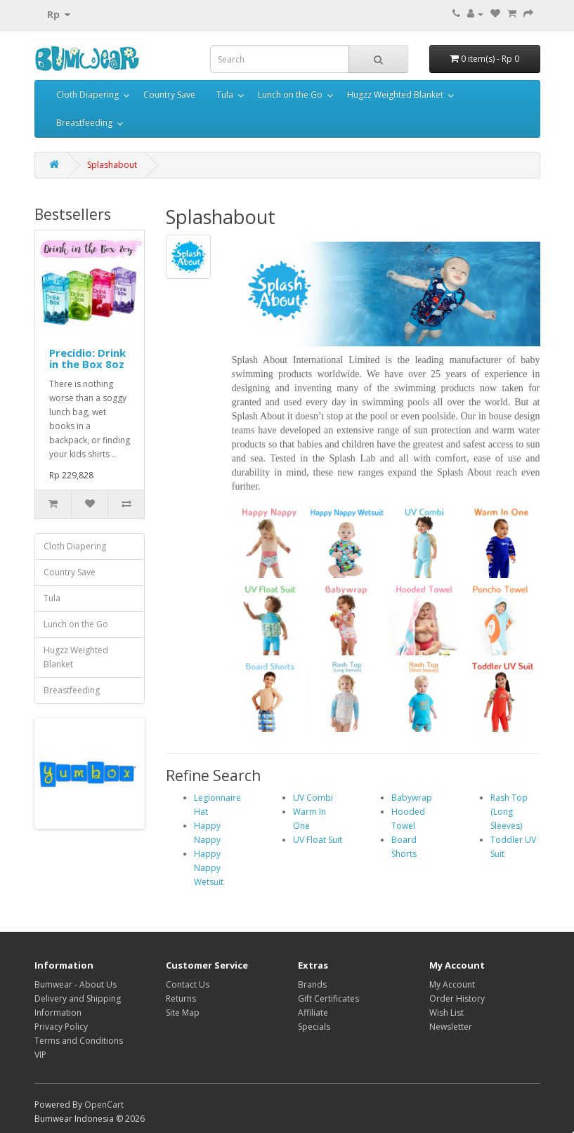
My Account (452, 984)
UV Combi (313, 798)
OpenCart (104, 1105)
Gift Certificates (328, 998)
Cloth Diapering (87, 94)
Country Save (169, 94)
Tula (224, 94)
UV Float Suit (317, 840)
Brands (312, 984)
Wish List (446, 1013)
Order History (457, 998)
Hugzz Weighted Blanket (395, 94)
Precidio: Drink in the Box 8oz (87, 359)
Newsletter (450, 1027)
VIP (40, 1055)
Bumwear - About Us (75, 984)
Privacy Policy (61, 1027)
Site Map (183, 1013)
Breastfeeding (84, 123)
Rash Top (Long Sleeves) (509, 812)
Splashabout (112, 165)
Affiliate (313, 1013)
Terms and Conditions (78, 1041)
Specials (314, 1027)
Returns (181, 998)
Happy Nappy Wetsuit (208, 868)
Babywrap (411, 798)
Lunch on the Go (290, 94)
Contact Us (187, 984)
